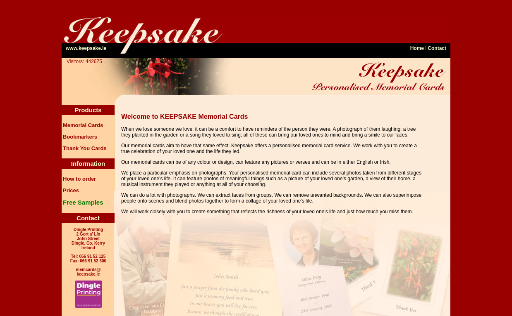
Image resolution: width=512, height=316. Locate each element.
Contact (437, 48)
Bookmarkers (80, 137)
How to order (79, 179)
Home (417, 48)
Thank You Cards (85, 148)
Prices (71, 190)
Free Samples (83, 202)
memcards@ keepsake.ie (88, 271)
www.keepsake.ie (86, 48)
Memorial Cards (83, 125)
